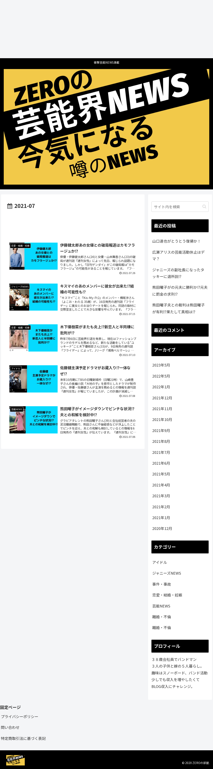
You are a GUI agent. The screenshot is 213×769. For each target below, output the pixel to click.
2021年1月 (161, 517)
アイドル (159, 562)
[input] (179, 206)
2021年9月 (161, 430)
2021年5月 (161, 473)
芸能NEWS (161, 606)
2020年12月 (162, 528)
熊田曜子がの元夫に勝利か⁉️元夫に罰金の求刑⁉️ (180, 290)
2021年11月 (162, 408)
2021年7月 (161, 452)
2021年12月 (162, 397)
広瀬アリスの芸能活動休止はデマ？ (178, 255)
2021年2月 (161, 506)
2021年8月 (161, 441)
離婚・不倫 (161, 616)
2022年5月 (161, 376)
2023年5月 (161, 365)
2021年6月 (161, 463)
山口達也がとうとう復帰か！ (176, 241)
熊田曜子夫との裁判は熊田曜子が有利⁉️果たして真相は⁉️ (178, 308)
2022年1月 (161, 386)
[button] (204, 206)
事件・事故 (161, 584)
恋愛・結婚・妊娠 (167, 594)
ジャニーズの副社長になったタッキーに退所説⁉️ (178, 273)
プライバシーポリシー (19, 716)
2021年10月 (162, 419)
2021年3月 (161, 495)
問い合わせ (10, 727)
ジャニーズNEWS (166, 573)
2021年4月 (161, 485)
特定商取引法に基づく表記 (23, 738)
